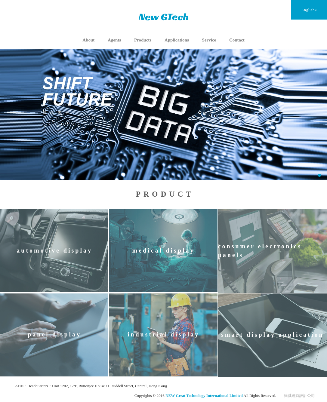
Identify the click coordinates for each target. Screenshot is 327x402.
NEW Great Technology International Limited (164, 16)
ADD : (20, 386)
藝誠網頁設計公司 (299, 395)
